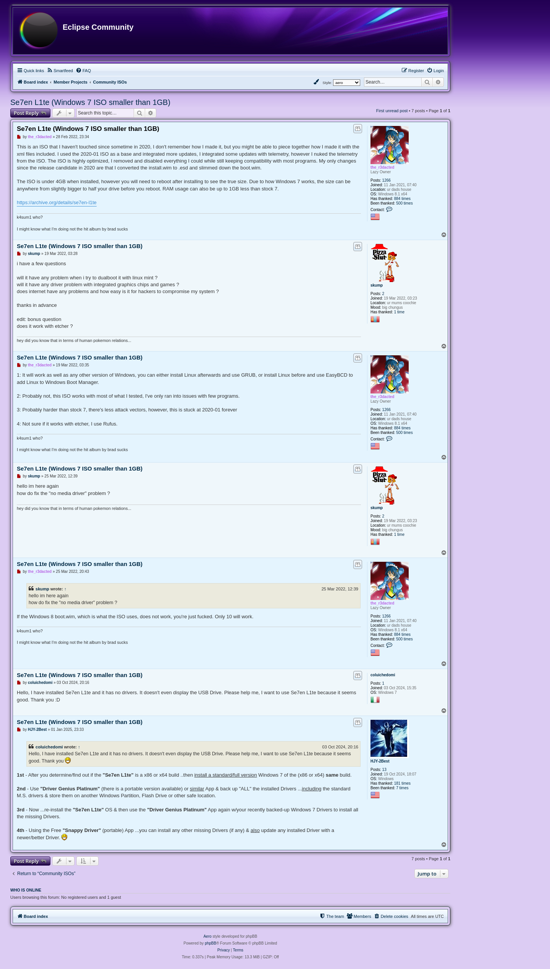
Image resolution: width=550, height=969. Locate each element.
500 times (404, 203)
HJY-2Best (379, 761)
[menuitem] (60, 70)
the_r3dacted (382, 167)
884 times (402, 199)
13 (384, 769)
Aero (208, 936)
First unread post (392, 110)
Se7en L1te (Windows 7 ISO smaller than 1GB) (90, 102)
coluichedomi (382, 675)
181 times (402, 783)
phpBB (210, 943)
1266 (386, 180)
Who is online (25, 890)
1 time (399, 312)
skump (376, 285)
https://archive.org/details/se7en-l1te (57, 202)
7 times (402, 788)
